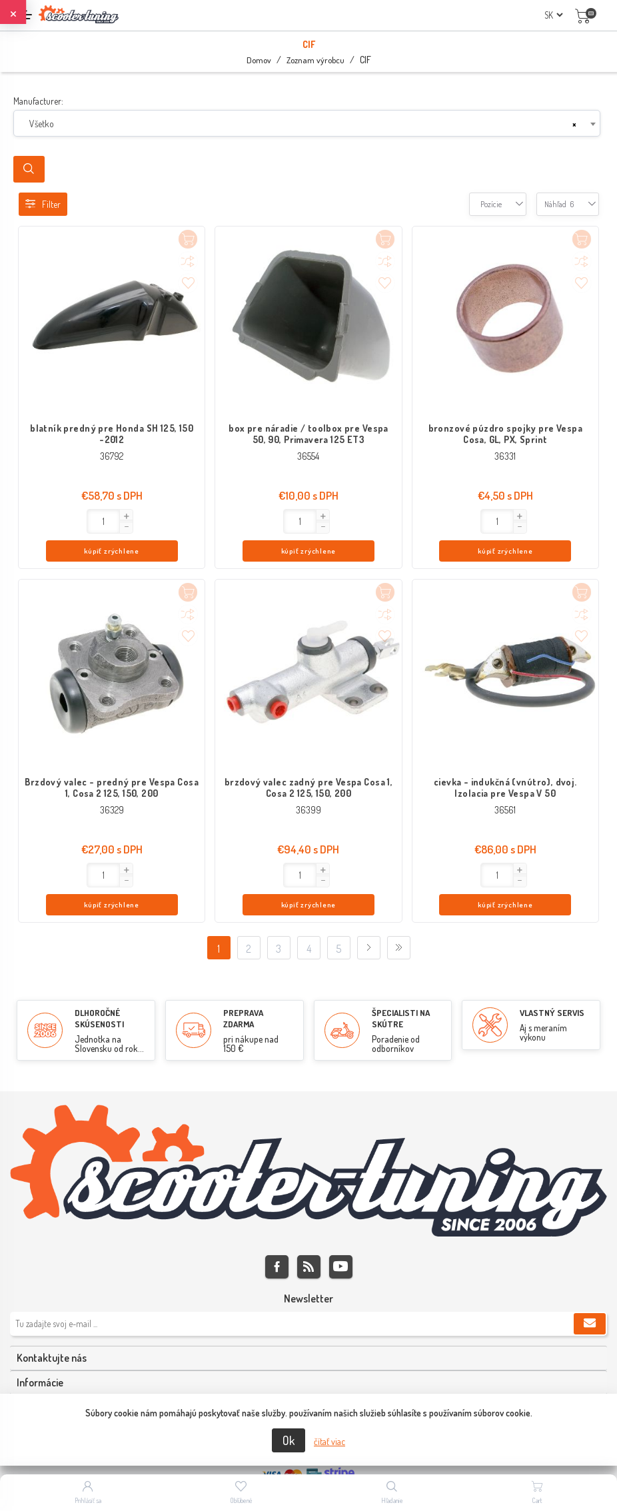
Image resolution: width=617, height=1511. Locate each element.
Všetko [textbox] (41, 123)
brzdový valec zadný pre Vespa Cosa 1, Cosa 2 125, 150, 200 (309, 761)
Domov (259, 60)
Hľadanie (392, 1500)
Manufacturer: (38, 101)
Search (29, 169)
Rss (308, 1215)
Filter (43, 204)
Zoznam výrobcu (315, 60)
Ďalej (368, 895)
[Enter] (41, 521)
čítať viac (329, 1441)
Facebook (277, 1215)
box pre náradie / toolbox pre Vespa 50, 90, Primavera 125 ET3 (308, 433)
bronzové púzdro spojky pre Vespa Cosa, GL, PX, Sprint (505, 433)
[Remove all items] (574, 124)
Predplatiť (590, 1271)
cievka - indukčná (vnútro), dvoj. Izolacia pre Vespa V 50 (505, 761)
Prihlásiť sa (88, 1500)
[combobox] (306, 123)
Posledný (398, 895)
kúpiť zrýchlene (138, 522)
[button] (64, 516)
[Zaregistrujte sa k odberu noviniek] (308, 1272)
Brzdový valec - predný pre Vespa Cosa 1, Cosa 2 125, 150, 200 (112, 761)
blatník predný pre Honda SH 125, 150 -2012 (111, 433)
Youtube (340, 1215)
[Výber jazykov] (553, 15)
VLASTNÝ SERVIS (552, 960)
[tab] (308, 1306)
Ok (289, 1440)
